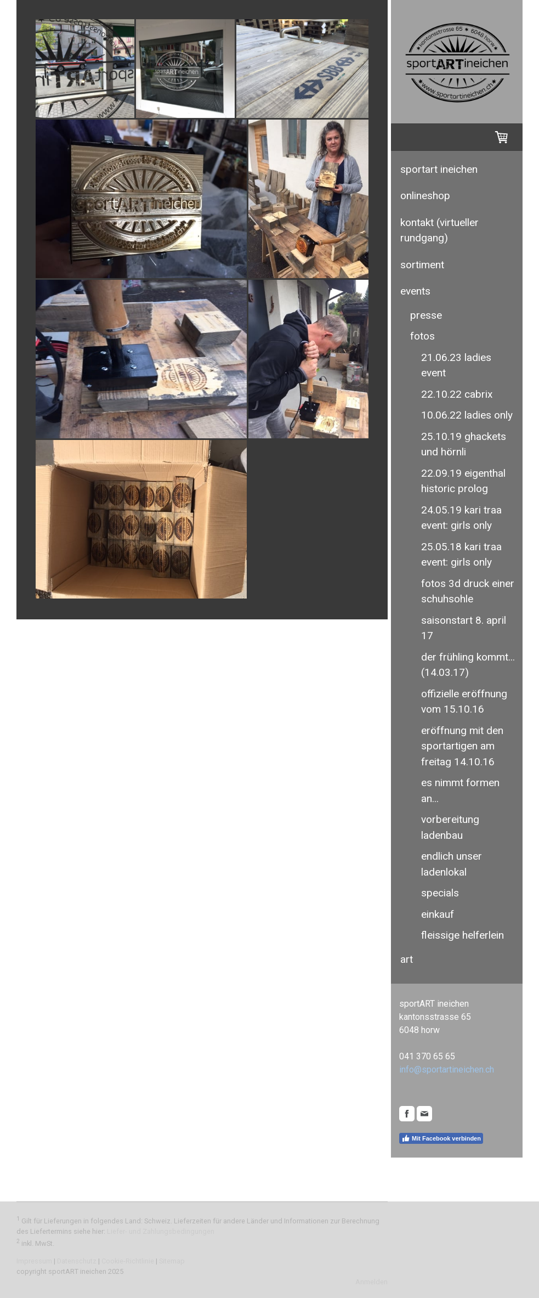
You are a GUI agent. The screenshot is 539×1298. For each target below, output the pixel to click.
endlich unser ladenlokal (451, 864)
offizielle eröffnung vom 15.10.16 (464, 701)
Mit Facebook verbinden (441, 1138)
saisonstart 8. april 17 (463, 628)
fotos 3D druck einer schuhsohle (467, 591)
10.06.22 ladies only (467, 415)
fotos (422, 336)
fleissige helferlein (462, 935)
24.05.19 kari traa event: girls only (461, 518)
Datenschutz (77, 1261)
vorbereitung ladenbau (450, 827)
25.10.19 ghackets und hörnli (463, 444)
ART (406, 959)
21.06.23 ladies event (456, 365)
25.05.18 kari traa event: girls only (461, 554)
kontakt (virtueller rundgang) (439, 230)
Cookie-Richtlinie (127, 1261)
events (415, 291)
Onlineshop (425, 195)
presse (426, 315)
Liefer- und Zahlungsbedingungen (160, 1231)
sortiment (422, 264)
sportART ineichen (439, 169)
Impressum (34, 1261)
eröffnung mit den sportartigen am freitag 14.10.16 (462, 746)
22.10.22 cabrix (456, 394)
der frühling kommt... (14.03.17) (468, 665)
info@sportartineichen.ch (446, 1069)
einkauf (437, 914)
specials (440, 893)
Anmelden (371, 1282)
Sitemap (172, 1261)
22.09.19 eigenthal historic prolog (463, 481)
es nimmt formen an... (460, 790)
